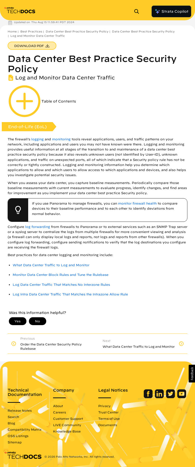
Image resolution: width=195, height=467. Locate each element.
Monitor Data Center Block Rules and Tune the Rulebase (60, 275)
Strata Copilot (171, 11)
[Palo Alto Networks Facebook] (149, 397)
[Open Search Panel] (138, 11)
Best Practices (31, 31)
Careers (59, 412)
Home (12, 31)
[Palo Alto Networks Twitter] (171, 397)
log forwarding (37, 227)
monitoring (61, 139)
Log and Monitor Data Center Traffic (37, 35)
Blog (11, 423)
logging (37, 139)
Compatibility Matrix (24, 429)
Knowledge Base (67, 431)
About (58, 406)
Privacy (104, 406)
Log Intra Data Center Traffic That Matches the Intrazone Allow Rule (70, 294)
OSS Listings (18, 436)
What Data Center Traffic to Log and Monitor (51, 265)
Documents (107, 425)
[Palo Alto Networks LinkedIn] (160, 397)
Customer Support (68, 418)
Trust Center (108, 412)
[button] (192, 373)
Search (13, 417)
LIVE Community (67, 425)
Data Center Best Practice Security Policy (77, 31)
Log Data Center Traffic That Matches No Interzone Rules (61, 285)
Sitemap (15, 442)
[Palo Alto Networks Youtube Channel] (181, 397)
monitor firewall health (137, 203)
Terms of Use (109, 418)
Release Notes (20, 410)
